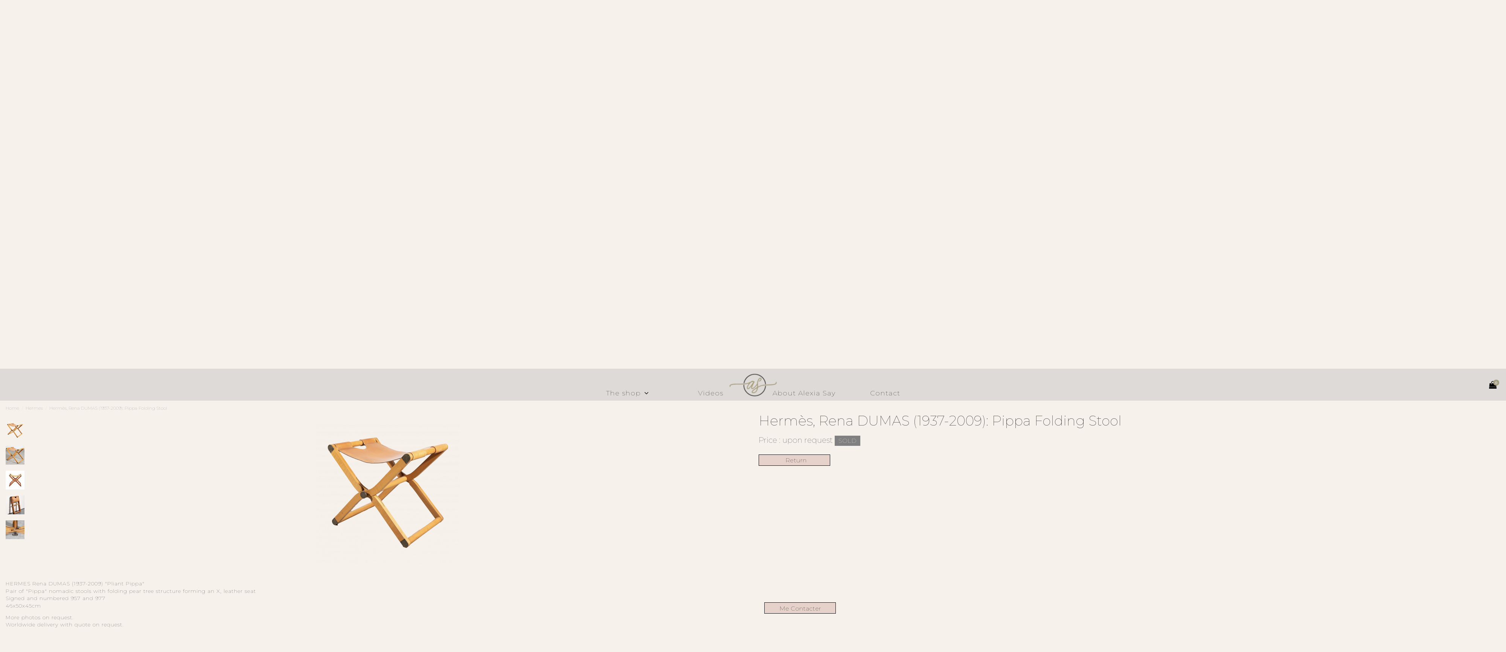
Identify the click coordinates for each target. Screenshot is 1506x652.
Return (794, 460)
